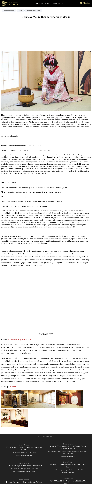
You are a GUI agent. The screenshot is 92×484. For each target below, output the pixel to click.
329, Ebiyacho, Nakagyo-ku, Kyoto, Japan (24, 453)
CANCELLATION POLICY (46, 436)
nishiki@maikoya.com (24, 455)
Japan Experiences (9, 10)
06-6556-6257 (14, 386)
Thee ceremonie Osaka (33, 10)
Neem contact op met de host (19, 339)
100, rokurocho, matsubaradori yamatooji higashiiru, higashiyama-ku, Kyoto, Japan (68, 452)
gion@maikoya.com (68, 456)
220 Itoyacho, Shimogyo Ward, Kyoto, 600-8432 (68, 470)
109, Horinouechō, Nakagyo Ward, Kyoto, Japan (24, 469)
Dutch (20, 10)
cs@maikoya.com (68, 473)
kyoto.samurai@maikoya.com (24, 471)
